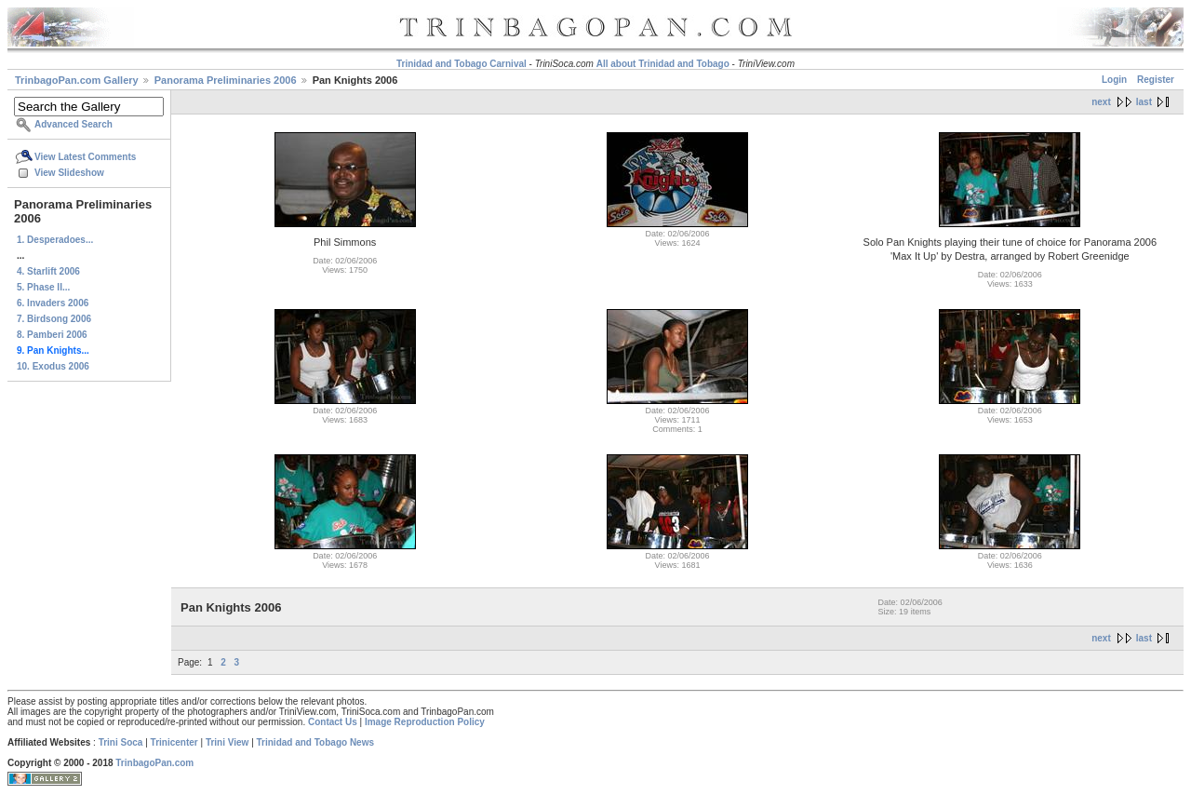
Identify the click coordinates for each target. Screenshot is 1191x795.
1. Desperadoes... (55, 240)
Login (1114, 79)
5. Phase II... (43, 287)
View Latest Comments (85, 157)
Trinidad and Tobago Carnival (461, 64)
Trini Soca (121, 742)
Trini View (227, 742)
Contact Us (332, 722)
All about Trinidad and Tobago (662, 64)
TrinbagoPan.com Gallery (77, 80)
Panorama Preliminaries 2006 (225, 80)
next (1101, 102)
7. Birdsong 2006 (54, 319)
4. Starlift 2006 (48, 271)
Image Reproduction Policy (425, 722)
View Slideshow (69, 173)
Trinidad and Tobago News (316, 742)
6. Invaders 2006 (52, 303)
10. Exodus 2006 (53, 366)
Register (1155, 79)
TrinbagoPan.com (154, 763)
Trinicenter (174, 742)
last (1144, 102)
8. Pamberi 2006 (52, 335)
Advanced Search (73, 124)
